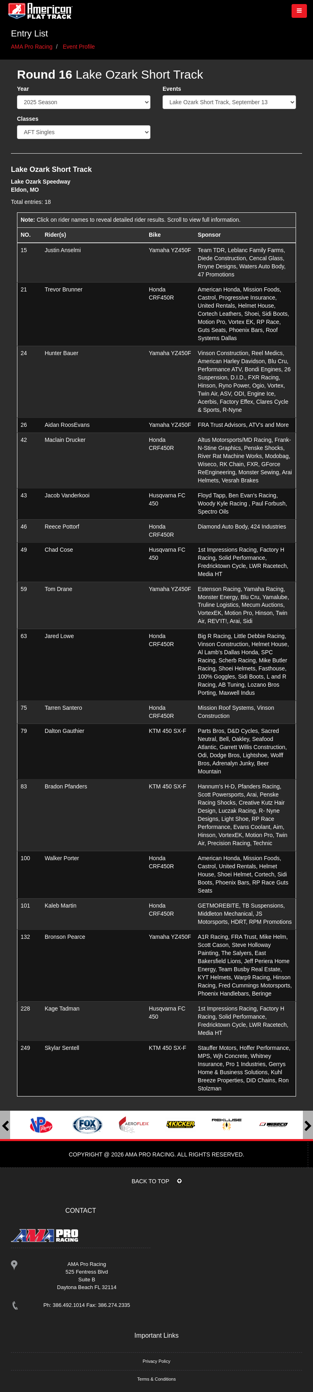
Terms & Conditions (156, 1379)
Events (172, 89)
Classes (27, 119)
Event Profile (79, 46)
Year (23, 89)
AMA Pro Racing (32, 46)
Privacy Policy (156, 1361)
